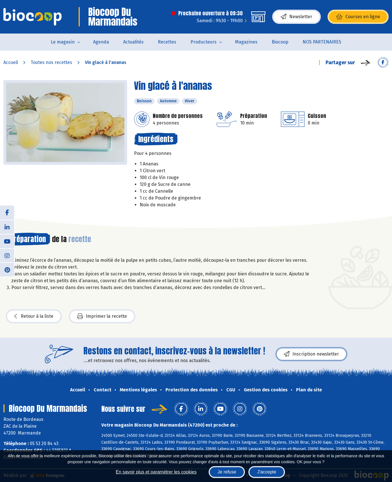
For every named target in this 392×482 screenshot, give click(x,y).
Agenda (101, 42)
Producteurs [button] (203, 42)
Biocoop (280, 42)
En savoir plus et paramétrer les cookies (156, 471)
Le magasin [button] (63, 42)
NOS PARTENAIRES (322, 42)
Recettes (167, 42)
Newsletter (296, 17)
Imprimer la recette (102, 316)
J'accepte (266, 471)
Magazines (246, 42)
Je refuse (226, 471)
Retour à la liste (33, 316)
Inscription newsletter (311, 354)
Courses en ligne (358, 17)
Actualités (133, 42)
